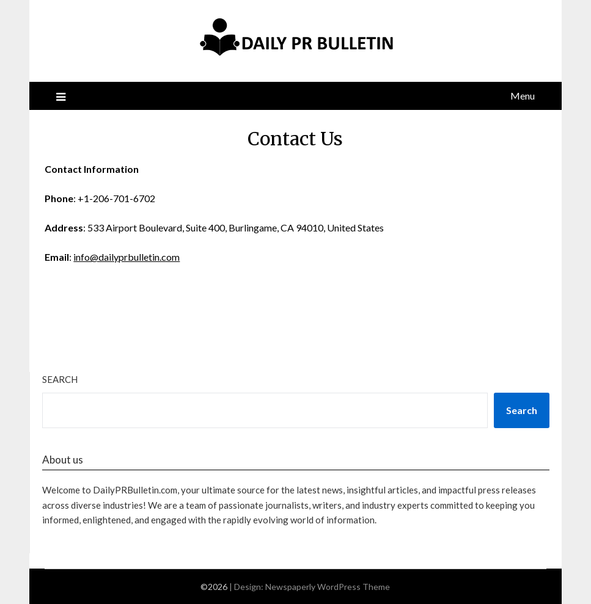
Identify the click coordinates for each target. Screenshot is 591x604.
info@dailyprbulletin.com (126, 257)
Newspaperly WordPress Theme (327, 586)
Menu (522, 95)
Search (60, 379)
